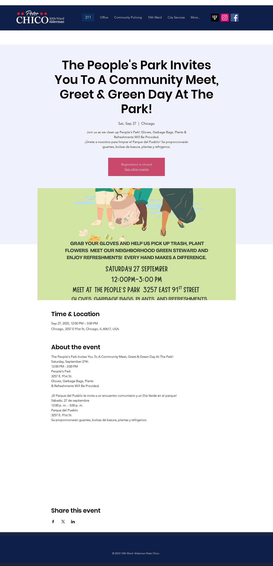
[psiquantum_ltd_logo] (215, 17)
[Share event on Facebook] (53, 521)
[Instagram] (225, 17)
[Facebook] (235, 17)
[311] (88, 17)
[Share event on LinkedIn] (73, 521)
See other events (137, 169)
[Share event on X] (63, 521)
